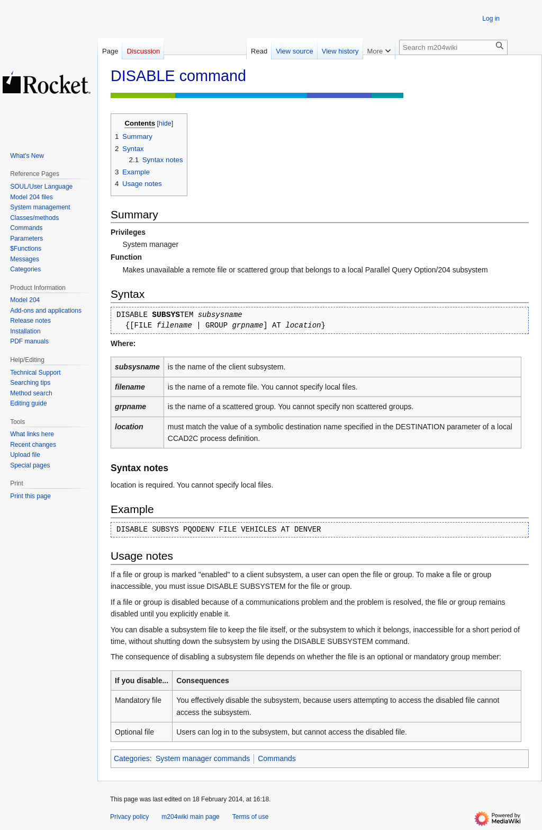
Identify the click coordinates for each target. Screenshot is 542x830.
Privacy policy (129, 816)
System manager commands (203, 758)
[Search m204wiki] (453, 47)
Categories (132, 758)
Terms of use (250, 816)
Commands (277, 758)
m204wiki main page (190, 816)
